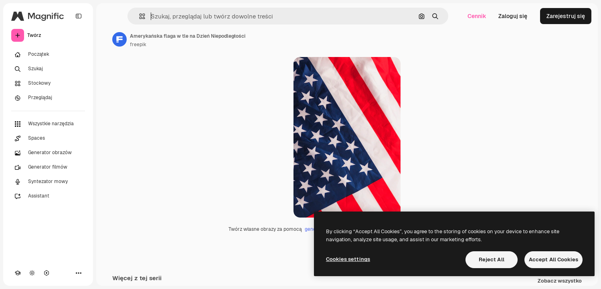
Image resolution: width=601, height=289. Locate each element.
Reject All (491, 259)
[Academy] (17, 273)
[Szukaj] (48, 69)
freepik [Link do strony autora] (138, 44)
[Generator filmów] (48, 167)
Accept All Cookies (553, 259)
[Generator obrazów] (48, 153)
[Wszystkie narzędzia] (48, 124)
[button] (139, 16)
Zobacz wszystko (560, 281)
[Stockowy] (48, 83)
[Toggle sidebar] (78, 16)
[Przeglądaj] (48, 98)
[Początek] (48, 54)
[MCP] (46, 273)
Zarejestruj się (565, 16)
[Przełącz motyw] (32, 273)
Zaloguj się (512, 16)
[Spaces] (48, 138)
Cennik (476, 16)
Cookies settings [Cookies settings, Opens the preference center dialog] (348, 259)
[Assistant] (48, 196)
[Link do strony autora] (119, 39)
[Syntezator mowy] (48, 181)
